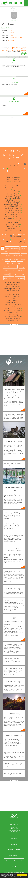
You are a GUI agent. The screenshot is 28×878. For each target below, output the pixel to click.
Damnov (9, 48)
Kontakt (14, 866)
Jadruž (16, 192)
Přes (6, 214)
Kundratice (9, 196)
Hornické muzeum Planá (12, 317)
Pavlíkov (18, 212)
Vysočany (18, 230)
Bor (11, 30)
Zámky (13, 263)
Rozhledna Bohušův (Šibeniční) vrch (12, 320)
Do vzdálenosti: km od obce (12, 164)
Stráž (17, 220)
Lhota (12, 198)
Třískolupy (16, 224)
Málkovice (15, 202)
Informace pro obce (14, 850)
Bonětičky (14, 182)
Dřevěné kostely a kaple (10, 267)
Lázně (12, 270)
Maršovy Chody (16, 204)
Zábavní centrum (8, 278)
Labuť (7, 198)
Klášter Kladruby (12, 315)
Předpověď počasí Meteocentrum (15, 872)
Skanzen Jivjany (12, 313)
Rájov (6, 216)
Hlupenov (17, 48)
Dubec (18, 188)
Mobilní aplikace (14, 855)
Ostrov (12, 212)
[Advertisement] (14, 132)
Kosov (16, 194)
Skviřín (11, 216)
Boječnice (18, 47)
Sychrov (9, 222)
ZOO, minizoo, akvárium (12, 248)
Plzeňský (12, 32)
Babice (8, 178)
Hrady (7, 263)
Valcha (15, 228)
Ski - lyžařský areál (14, 252)
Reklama (14, 844)
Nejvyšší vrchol (20, 270)
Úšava (10, 228)
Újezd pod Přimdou (12, 226)
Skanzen (24, 252)
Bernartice (15, 178)
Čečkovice (3, 48)
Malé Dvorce (15, 200)
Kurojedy (17, 196)
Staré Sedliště (8, 218)
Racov (18, 214)
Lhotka (17, 198)
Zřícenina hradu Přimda (12, 282)
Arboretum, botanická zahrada (10, 259)
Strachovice (10, 220)
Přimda (12, 214)
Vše (3, 248)
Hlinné (8, 190)
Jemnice (10, 194)
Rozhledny (23, 259)
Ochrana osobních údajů (14, 861)
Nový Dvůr (17, 210)
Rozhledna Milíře (12, 284)
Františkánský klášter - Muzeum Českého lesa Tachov (12, 296)
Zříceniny (20, 263)
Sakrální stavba (20, 278)
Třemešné (8, 224)
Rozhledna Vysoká (12, 302)
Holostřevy (23, 48)
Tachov (11, 35)
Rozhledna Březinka (12, 286)
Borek (6, 184)
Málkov (8, 202)
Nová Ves (18, 208)
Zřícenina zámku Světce (13, 309)
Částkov (19, 184)
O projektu (14, 838)
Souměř (17, 216)
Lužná (8, 200)
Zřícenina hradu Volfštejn (12, 311)
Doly (13, 48)
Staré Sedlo (18, 218)
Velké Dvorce (9, 230)
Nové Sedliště (8, 210)
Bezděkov (12, 47)
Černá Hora (17, 186)
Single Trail (14, 274)
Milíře (12, 206)
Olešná (6, 212)
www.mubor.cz (11, 40)
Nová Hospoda (9, 208)
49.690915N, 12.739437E (16, 37)
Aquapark (23, 248)
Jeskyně (6, 270)
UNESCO (4, 252)
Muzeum (22, 274)
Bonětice (7, 182)
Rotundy (21, 267)
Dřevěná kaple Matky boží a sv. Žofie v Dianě (13, 289)
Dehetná (7, 188)
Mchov (7, 206)
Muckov (7, 24)
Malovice (7, 204)
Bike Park (6, 274)
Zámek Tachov (13, 300)
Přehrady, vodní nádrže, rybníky (14, 255)
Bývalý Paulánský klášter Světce (13, 305)
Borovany (24, 47)
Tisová (16, 222)
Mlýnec (17, 206)
